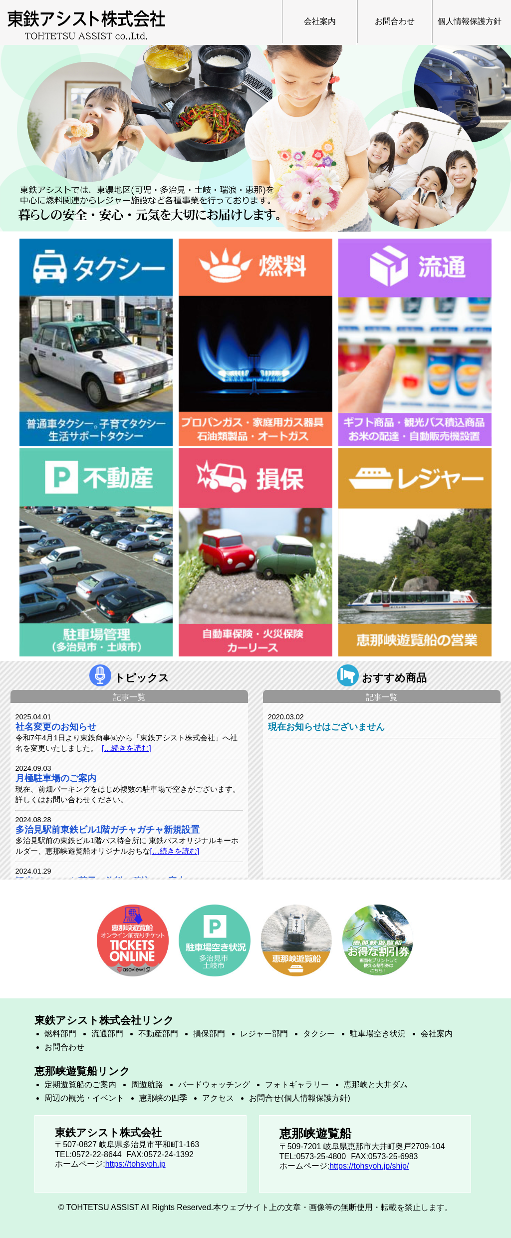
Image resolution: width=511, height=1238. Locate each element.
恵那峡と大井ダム (376, 1084)
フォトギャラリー (297, 1084)
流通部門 (107, 1033)
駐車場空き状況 (378, 1033)
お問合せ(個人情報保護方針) (299, 1098)
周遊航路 (147, 1084)
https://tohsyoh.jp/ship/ (369, 1166)
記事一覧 (129, 697)
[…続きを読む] (126, 748)
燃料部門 (60, 1033)
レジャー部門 (264, 1033)
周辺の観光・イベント (84, 1098)
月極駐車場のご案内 (55, 778)
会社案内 (320, 21)
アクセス (218, 1098)
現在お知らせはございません (326, 727)
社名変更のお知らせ (55, 727)
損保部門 (209, 1033)
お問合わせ (395, 21)
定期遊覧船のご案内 (80, 1084)
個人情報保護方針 (470, 21)
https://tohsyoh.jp (135, 1164)
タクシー (319, 1033)
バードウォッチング (214, 1084)
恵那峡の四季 (163, 1098)
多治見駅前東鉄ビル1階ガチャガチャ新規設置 (107, 830)
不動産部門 (158, 1033)
